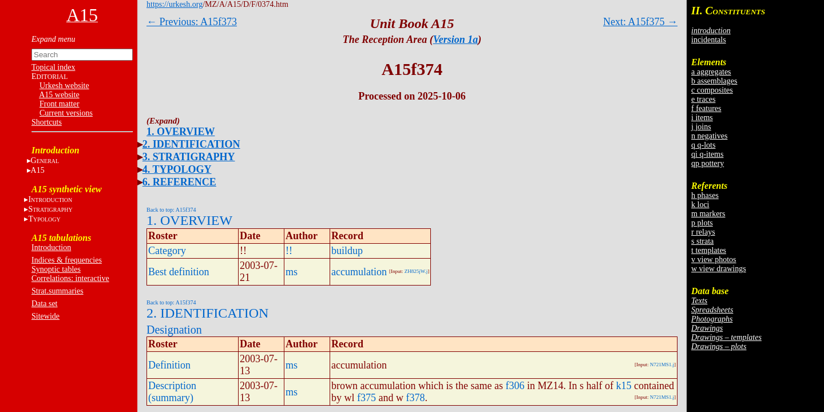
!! (289, 250)
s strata (702, 241)
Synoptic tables (56, 269)
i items (702, 117)
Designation (174, 329)
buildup (347, 250)
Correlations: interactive (70, 278)
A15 (38, 170)
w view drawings (718, 268)
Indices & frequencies (66, 260)
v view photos (713, 259)
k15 (623, 385)
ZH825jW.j (416, 271)
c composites (712, 90)
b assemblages (714, 81)
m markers (708, 213)
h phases (705, 195)
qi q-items (707, 154)
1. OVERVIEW (180, 131)
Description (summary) (172, 391)
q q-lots (703, 145)
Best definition (178, 272)
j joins (701, 126)
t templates (708, 250)
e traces (703, 99)
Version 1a (455, 39)
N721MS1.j (662, 364)
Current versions (66, 113)
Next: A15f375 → (640, 21)
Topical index (53, 67)
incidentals (708, 39)
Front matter (59, 104)
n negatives (709, 136)
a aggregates (711, 72)
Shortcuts (46, 122)
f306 (514, 385)
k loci (700, 204)
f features (706, 108)
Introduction (51, 247)
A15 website (59, 94)
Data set (44, 303)
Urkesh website (64, 85)
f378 (415, 397)
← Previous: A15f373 (191, 21)
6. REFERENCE (179, 182)
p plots (702, 223)
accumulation (359, 272)
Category (167, 250)
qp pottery (707, 163)
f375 (366, 397)
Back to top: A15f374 (171, 210)
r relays (703, 232)
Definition (169, 365)
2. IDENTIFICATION (191, 144)
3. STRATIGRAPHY (188, 157)
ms (292, 272)
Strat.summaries (57, 291)
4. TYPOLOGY (177, 169)
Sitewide (45, 316)
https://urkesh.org (174, 4)
